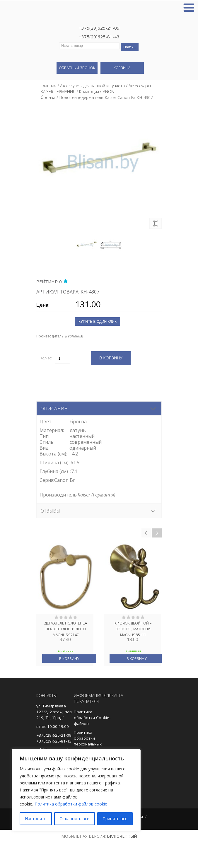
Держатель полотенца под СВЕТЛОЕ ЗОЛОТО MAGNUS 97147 (66, 628)
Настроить (36, 818)
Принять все (115, 818)
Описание (53, 408)
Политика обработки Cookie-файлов (92, 717)
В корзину (69, 658)
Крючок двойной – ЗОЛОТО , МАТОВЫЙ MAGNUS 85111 (133, 628)
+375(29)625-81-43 (99, 37)
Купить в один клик (97, 322)
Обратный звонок (77, 67)
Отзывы (50, 511)
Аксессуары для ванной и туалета (92, 85)
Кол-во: (46, 358)
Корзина (122, 67)
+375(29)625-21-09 (99, 28)
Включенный (122, 836)
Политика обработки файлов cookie (71, 804)
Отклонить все (74, 818)
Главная (48, 85)
